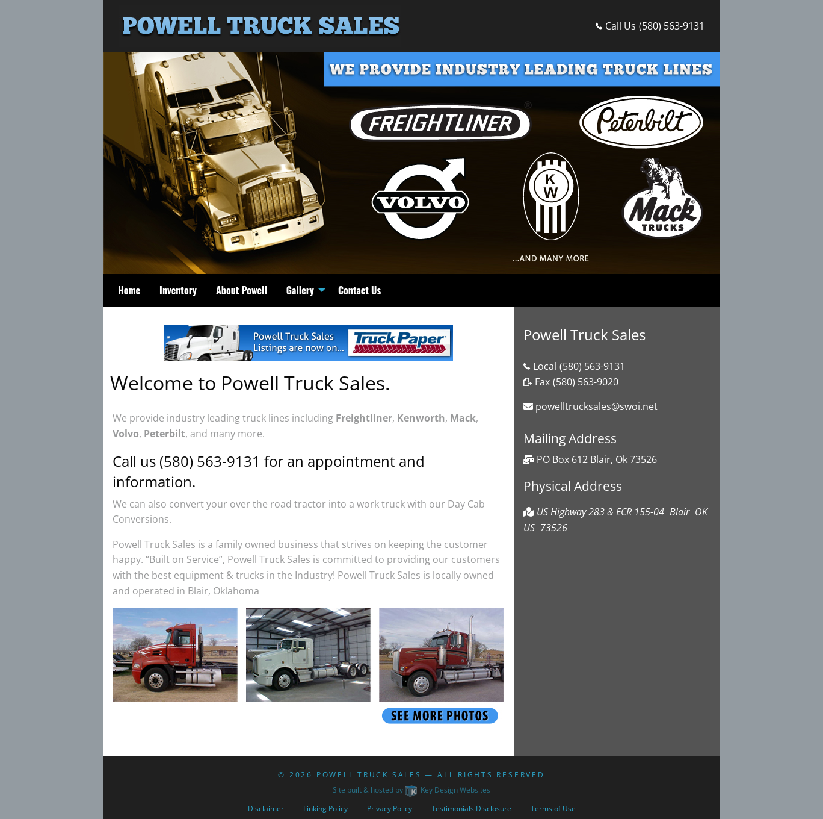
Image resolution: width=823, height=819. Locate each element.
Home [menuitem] (129, 290)
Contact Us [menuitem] (359, 290)
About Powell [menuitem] (241, 290)
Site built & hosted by (411, 790)
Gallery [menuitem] (300, 290)
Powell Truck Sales (369, 775)
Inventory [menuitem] (178, 290)
